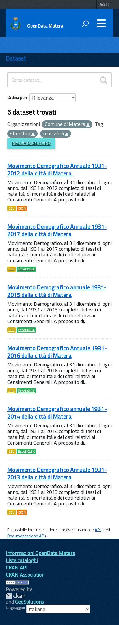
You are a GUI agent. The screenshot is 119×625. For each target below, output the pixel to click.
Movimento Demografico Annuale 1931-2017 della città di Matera (57, 230)
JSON (22, 208)
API (98, 530)
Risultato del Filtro (31, 143)
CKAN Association (25, 575)
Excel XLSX (26, 269)
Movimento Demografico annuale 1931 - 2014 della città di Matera (57, 412)
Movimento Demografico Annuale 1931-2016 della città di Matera (57, 352)
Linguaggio (15, 608)
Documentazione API (26, 536)
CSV (11, 208)
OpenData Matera (45, 25)
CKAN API (16, 567)
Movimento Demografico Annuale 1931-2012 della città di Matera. (57, 169)
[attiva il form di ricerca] (85, 24)
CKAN (15, 596)
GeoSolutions (29, 602)
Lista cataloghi (22, 560)
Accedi (105, 4)
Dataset (16, 58)
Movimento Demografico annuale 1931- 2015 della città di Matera (56, 291)
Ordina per (16, 97)
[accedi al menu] (101, 23)
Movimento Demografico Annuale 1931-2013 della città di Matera (57, 473)
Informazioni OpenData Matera (40, 553)
